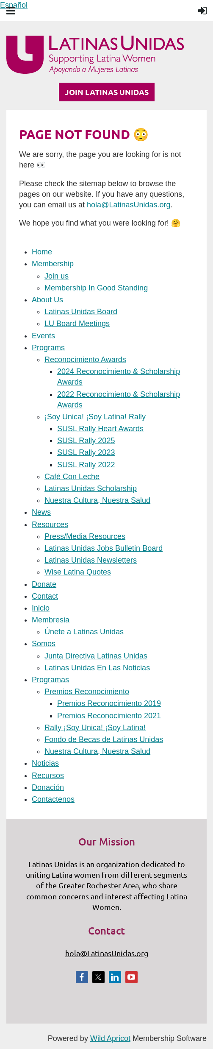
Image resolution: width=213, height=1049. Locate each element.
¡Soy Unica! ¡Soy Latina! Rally (95, 417)
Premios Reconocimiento (86, 691)
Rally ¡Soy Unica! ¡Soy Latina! (95, 727)
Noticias (45, 763)
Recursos (48, 775)
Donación (48, 787)
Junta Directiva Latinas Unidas (95, 656)
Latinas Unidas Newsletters (90, 560)
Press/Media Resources (84, 536)
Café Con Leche (72, 476)
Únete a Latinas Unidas (84, 632)
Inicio (41, 608)
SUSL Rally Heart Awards (100, 428)
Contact (45, 596)
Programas (50, 679)
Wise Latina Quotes (77, 572)
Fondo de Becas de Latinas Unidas (103, 739)
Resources (50, 524)
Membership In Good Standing (96, 288)
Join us (56, 276)
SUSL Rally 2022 (86, 464)
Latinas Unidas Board (80, 311)
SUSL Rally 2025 (86, 440)
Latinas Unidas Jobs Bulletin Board (103, 548)
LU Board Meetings (77, 323)
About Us (47, 300)
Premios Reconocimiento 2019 (109, 703)
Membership (53, 263)
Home (42, 252)
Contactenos (53, 799)
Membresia (50, 620)
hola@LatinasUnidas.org (128, 205)
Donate (44, 584)
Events (43, 336)
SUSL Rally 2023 (86, 452)
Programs (48, 347)
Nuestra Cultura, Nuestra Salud (97, 500)
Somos (43, 643)
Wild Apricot (110, 1038)
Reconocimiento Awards (85, 359)
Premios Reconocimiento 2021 (109, 715)
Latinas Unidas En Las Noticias (97, 668)
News (41, 512)
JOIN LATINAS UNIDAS (107, 92)
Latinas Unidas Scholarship (90, 488)
